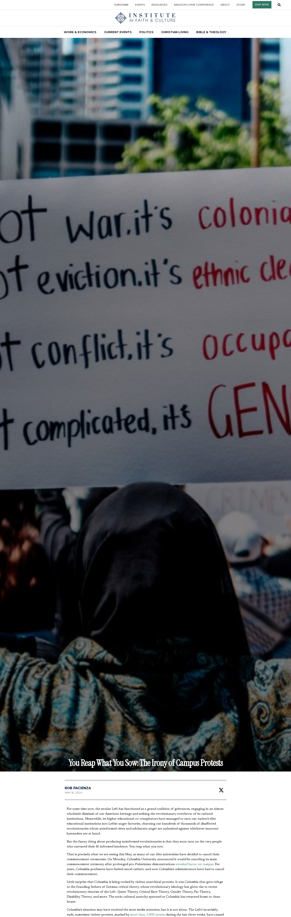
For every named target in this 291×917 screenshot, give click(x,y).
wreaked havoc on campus (194, 864)
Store (240, 4)
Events (140, 4)
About (225, 4)
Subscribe (121, 4)
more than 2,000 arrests (147, 914)
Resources (159, 4)
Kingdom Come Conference (194, 4)
